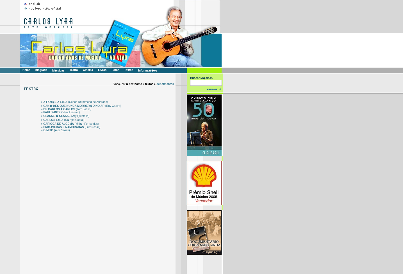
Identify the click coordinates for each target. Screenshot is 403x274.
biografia (41, 70)
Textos (128, 70)
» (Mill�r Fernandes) (70, 123)
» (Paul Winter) (60, 112)
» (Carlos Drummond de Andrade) (74, 101)
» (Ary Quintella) (65, 116)
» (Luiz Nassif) (70, 127)
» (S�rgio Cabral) (63, 119)
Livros (102, 70)
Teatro (73, 70)
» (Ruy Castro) (81, 105)
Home (26, 70)
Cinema (88, 70)
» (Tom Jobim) (66, 109)
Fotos (115, 70)
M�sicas (58, 70)
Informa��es (147, 70)
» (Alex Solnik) (55, 130)
